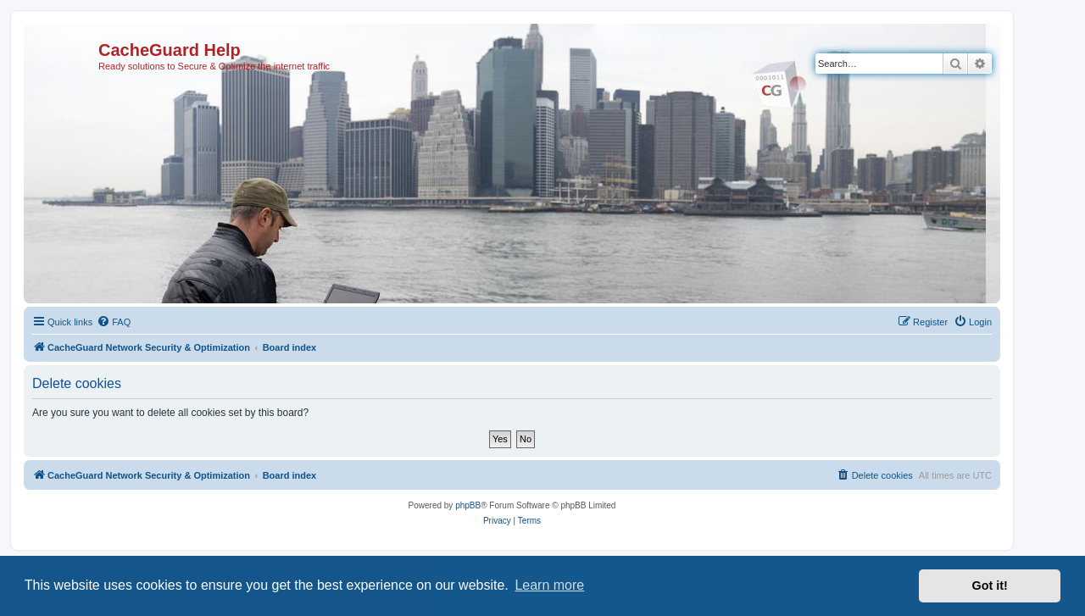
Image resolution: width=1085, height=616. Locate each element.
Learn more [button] (549, 585)
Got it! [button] (990, 585)
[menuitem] (114, 322)
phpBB (468, 505)
